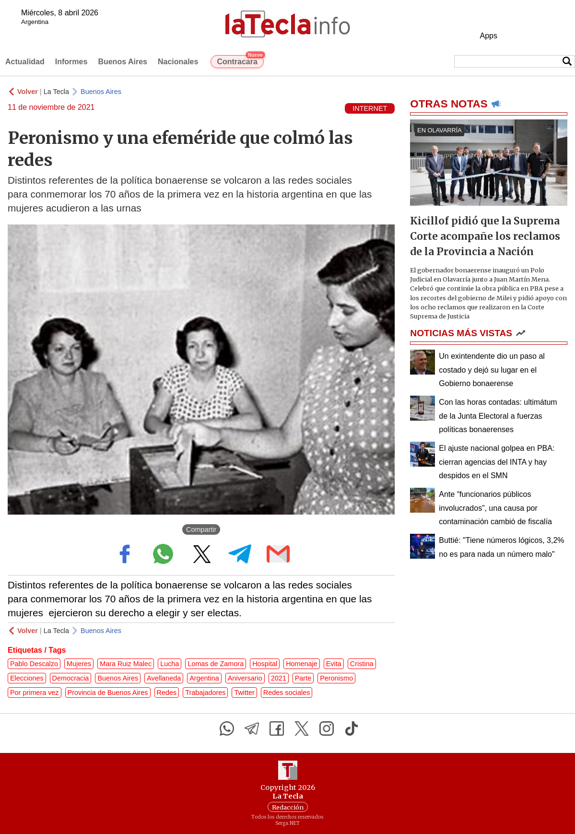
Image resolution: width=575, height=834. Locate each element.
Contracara (240, 60)
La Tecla (56, 91)
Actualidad (25, 62)
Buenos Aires (122, 62)
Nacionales (178, 62)
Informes (71, 62)
